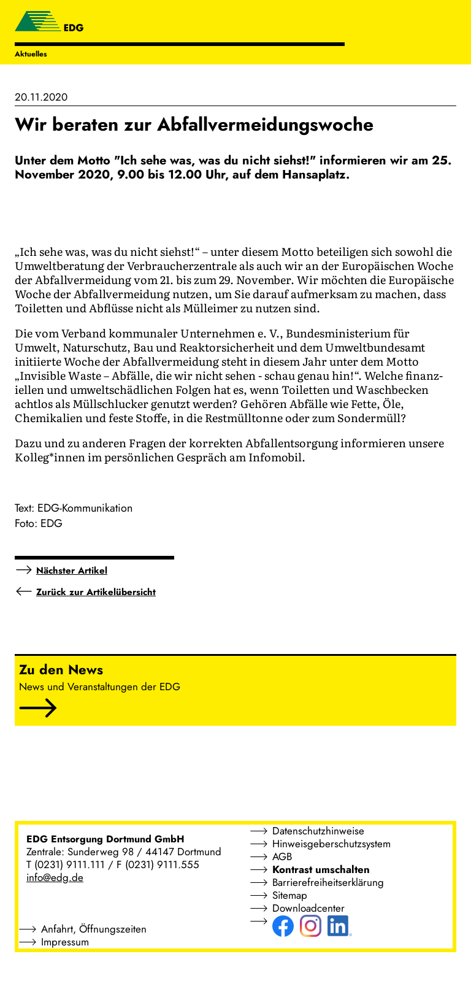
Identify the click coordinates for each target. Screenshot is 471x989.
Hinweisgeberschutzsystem (331, 843)
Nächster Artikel (71, 570)
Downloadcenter (308, 908)
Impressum (65, 941)
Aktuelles (31, 54)
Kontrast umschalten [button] (321, 869)
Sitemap (289, 895)
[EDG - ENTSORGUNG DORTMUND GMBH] (49, 23)
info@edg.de (54, 877)
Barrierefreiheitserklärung (328, 882)
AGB (282, 856)
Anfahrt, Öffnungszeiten (94, 929)
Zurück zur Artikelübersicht (96, 592)
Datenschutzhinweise (318, 830)
